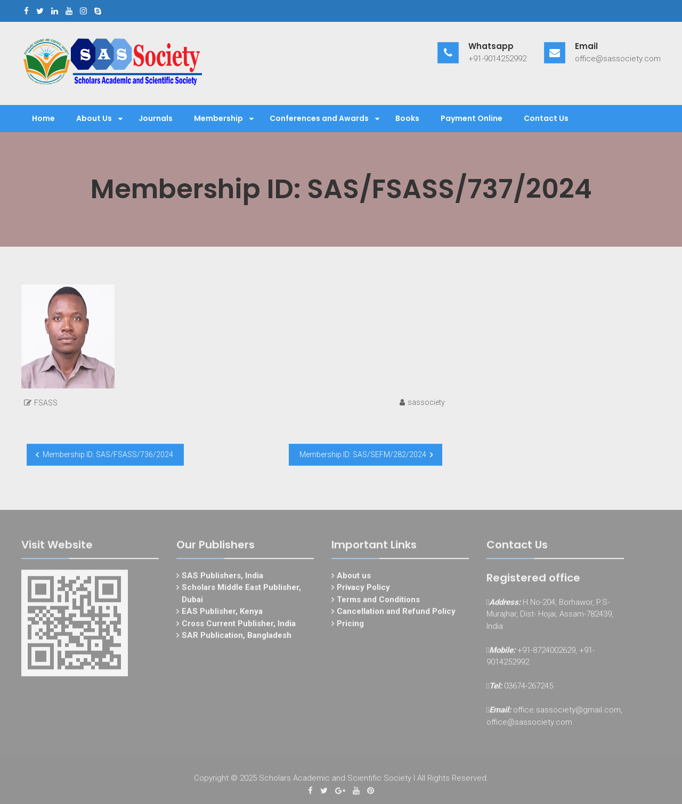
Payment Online (471, 118)
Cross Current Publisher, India (239, 625)
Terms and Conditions (378, 601)
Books (407, 118)
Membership (218, 118)
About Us (94, 118)
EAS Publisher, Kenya (222, 613)
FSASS (46, 403)
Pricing (350, 625)
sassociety (426, 402)
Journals (156, 118)
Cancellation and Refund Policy (396, 613)
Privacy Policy (363, 589)
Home (43, 118)
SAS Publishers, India (222, 577)
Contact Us (546, 118)
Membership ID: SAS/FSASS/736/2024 (108, 454)
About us (354, 577)
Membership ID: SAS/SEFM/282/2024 (362, 454)
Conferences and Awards (319, 118)
